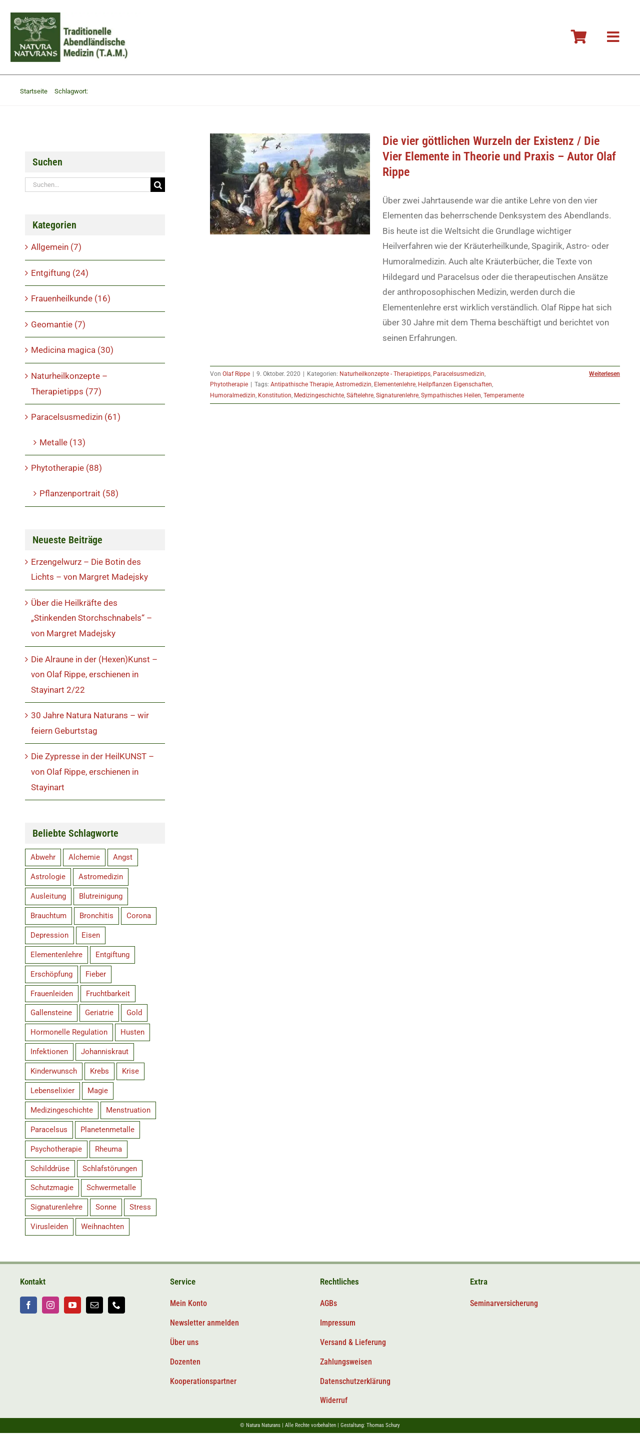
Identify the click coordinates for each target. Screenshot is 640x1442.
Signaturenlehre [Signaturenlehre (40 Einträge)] (56, 1207)
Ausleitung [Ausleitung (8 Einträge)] (48, 896)
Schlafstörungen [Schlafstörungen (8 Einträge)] (109, 1168)
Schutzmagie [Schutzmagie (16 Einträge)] (52, 1187)
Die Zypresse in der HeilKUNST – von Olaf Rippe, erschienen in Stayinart (92, 771)
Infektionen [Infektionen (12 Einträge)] (49, 1051)
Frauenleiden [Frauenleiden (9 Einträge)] (51, 993)
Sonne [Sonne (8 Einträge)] (106, 1207)
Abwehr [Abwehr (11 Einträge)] (43, 857)
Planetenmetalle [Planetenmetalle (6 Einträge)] (107, 1129)
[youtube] (72, 1305)
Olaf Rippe (236, 373)
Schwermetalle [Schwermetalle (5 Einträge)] (111, 1187)
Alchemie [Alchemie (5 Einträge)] (84, 857)
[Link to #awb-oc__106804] (579, 37)
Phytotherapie (229, 384)
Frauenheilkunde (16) (70, 298)
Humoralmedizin (233, 395)
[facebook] (28, 1305)
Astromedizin (354, 384)
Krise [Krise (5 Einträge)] (130, 1071)
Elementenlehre (395, 384)
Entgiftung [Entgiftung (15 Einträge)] (113, 954)
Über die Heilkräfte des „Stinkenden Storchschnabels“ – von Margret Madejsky (91, 618)
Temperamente (504, 395)
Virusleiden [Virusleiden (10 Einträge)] (49, 1226)
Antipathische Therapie (301, 384)
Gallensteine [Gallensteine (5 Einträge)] (51, 1012)
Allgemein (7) (56, 247)
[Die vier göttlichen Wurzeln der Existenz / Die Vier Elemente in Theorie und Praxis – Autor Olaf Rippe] (290, 183)
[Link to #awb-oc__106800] (613, 37)
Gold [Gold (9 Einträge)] (134, 1012)
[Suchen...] (87, 184)
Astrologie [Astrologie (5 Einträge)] (48, 876)
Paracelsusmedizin (458, 373)
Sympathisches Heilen (451, 395)
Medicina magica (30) (72, 350)
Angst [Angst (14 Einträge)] (122, 857)
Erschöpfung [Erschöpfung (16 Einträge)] (51, 974)
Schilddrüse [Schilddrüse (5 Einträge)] (50, 1168)
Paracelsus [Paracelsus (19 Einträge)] (49, 1129)
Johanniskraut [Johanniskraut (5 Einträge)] (104, 1051)
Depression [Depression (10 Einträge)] (49, 935)
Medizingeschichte (319, 395)
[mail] (94, 1305)
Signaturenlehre (397, 395)
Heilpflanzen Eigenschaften (455, 384)
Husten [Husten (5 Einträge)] (132, 1032)
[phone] (116, 1305)
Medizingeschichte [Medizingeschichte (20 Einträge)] (61, 1110)
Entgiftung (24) (59, 273)
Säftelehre (360, 395)
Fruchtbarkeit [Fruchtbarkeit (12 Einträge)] (108, 993)
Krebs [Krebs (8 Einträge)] (99, 1071)
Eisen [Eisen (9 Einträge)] (91, 935)
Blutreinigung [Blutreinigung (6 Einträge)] (100, 896)
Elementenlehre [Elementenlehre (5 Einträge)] (56, 954)
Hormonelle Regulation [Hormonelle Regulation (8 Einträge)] (69, 1032)
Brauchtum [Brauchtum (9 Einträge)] (48, 915)
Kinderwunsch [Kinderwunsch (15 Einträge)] (53, 1071)
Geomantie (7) (58, 324)
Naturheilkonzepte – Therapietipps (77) (69, 383)
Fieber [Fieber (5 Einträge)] (96, 974)
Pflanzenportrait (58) (79, 493)
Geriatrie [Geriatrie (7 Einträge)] (99, 1012)
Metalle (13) (63, 442)
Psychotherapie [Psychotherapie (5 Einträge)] (56, 1149)
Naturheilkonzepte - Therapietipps (385, 373)
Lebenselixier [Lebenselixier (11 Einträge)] (52, 1090)
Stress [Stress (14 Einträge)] (140, 1207)
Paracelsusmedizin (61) (75, 417)
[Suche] (157, 184)
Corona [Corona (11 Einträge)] (138, 915)
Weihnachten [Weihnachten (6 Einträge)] (102, 1226)
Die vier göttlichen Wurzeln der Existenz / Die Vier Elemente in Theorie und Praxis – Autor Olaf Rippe (499, 156)
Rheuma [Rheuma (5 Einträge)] (108, 1149)
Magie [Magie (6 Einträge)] (98, 1090)
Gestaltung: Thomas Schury (370, 1425)
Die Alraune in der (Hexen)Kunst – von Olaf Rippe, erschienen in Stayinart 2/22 (94, 674)
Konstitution (275, 395)
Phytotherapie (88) (66, 468)
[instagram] (50, 1305)
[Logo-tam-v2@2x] (76, 16)
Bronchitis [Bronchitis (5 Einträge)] (97, 915)
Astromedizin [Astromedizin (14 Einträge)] (100, 876)
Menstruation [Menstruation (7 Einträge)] (128, 1110)
